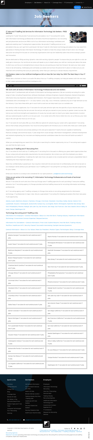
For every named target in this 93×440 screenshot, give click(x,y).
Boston (25, 201)
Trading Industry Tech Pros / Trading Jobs (32, 397)
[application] (46, 85)
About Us (48, 2)
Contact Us (80, 2)
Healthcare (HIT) (18, 225)
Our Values (31, 229)
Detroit (75, 201)
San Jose (68, 206)
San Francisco (59, 206)
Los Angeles (49, 204)
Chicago (38, 201)
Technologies (64, 229)
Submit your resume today (33, 412)
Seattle (73, 206)
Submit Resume (53, 222)
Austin (13, 201)
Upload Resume (87, 7)
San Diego (51, 206)
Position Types (54, 229)
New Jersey (77, 204)
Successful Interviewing (44, 225)
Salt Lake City (34, 206)
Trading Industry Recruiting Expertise (49, 397)
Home (42, 20)
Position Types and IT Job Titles (14, 405)
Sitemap (9, 413)
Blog (71, 229)
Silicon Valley (80, 206)
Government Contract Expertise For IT (49, 406)
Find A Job (43, 222)
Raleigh (26, 206)
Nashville (70, 204)
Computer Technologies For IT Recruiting (14, 409)
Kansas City (41, 204)
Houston (17, 204)
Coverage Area (58, 2)
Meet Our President (42, 229)
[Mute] (80, 86)
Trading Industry (62, 215)
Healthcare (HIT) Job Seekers (31, 402)
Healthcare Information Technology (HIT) (50, 401)
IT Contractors (69, 2)
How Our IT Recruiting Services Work (49, 392)
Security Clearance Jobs (32, 410)
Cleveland (52, 201)
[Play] (8, 86)
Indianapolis (24, 204)
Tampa (12, 209)
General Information (31, 215)
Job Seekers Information (32, 384)
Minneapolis (63, 204)
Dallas (65, 201)
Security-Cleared (30, 225)
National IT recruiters (12, 434)
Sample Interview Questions (62, 225)
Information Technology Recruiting (50, 387)
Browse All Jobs (11, 396)
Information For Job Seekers (15, 222)
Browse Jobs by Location (32, 394)
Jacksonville (33, 204)
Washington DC (20, 209)
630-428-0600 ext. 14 (15, 420)
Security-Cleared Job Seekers (31, 406)
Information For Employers (15, 215)
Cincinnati (44, 201)
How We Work (51, 215)
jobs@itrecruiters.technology (63, 173)
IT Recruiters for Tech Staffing (48, 430)
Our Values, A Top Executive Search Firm (13, 400)
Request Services (42, 218)
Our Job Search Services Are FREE (32, 387)
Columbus (59, 201)
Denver (70, 201)
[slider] (44, 85)
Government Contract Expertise (25, 218)
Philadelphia (13, 206)
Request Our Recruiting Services (50, 413)
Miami (56, 204)
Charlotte (32, 201)
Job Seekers (38, 2)
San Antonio (43, 206)
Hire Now (77, 7)
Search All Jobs (29, 391)
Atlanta (8, 201)
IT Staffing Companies (69, 431)
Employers (29, 2)
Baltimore (19, 201)
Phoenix (21, 206)
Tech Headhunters (56, 431)
